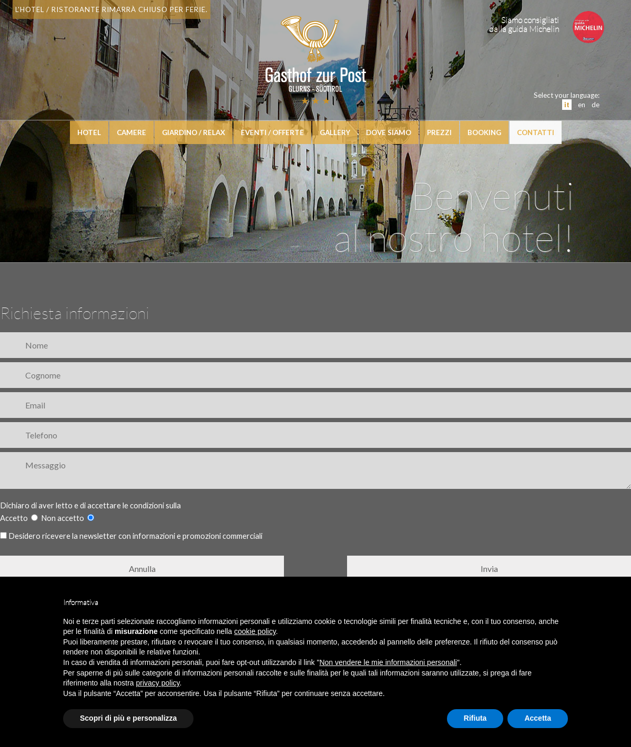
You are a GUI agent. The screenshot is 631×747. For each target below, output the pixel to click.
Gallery (335, 132)
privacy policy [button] (158, 683)
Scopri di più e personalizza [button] (128, 718)
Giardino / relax (193, 132)
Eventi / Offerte (272, 132)
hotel (89, 132)
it (566, 104)
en (581, 104)
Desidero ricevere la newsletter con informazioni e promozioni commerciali (131, 535)
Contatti (535, 132)
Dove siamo (388, 132)
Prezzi (439, 132)
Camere (131, 132)
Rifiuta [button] (475, 718)
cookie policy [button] (255, 631)
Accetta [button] (537, 718)
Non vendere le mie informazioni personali (387, 662)
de (595, 104)
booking (484, 132)
